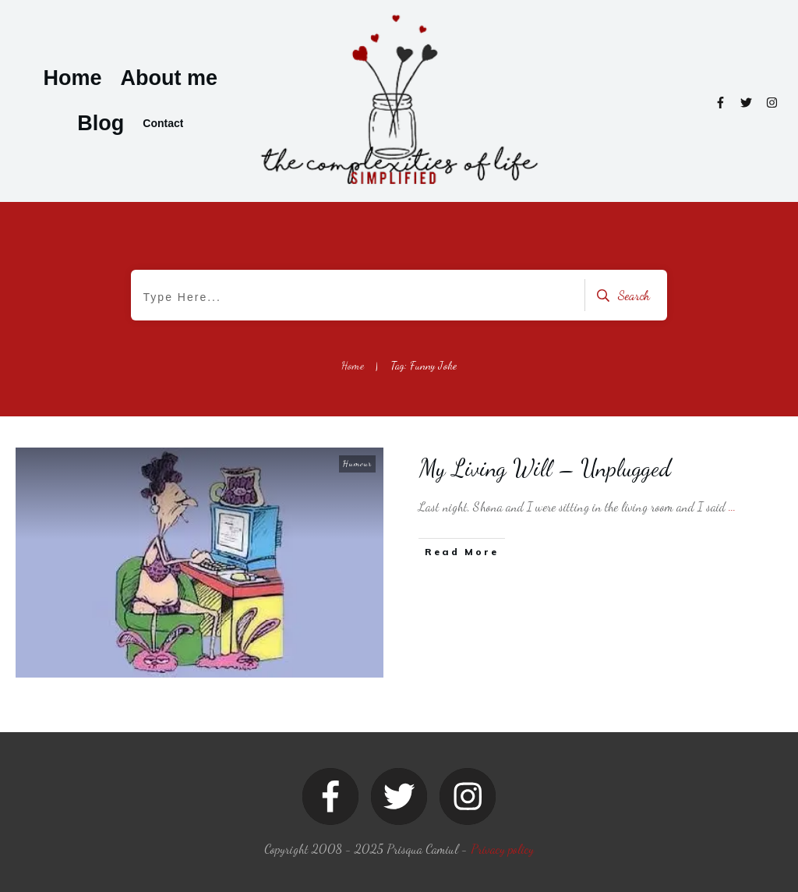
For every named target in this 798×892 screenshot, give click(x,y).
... (732, 506)
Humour (357, 463)
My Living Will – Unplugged (545, 468)
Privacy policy (502, 848)
